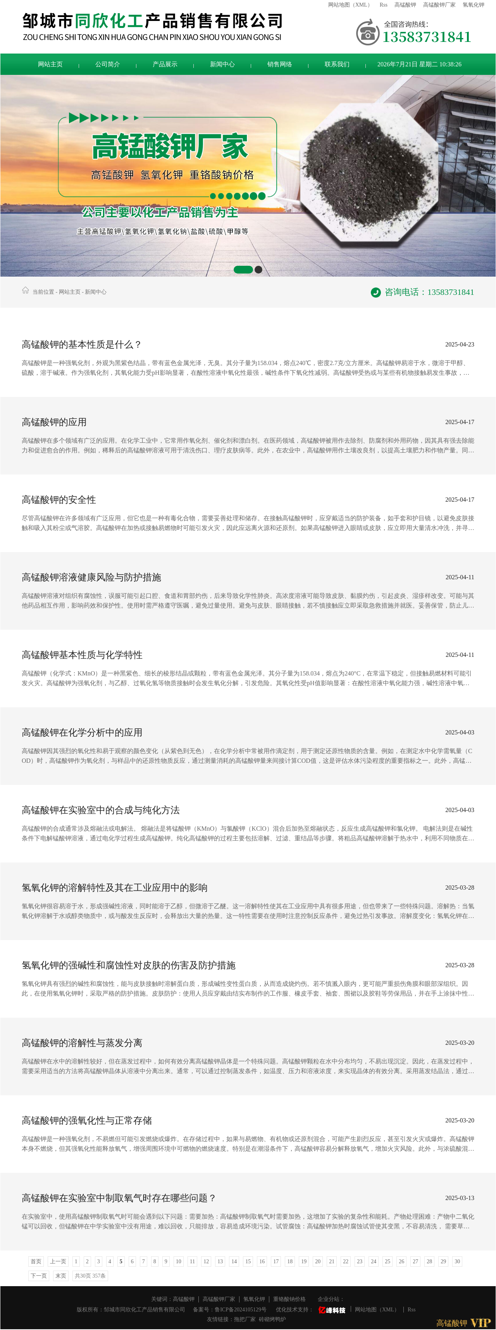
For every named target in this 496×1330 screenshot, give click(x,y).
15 (248, 1261)
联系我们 (337, 64)
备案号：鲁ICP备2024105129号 (230, 1310)
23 (359, 1261)
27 (415, 1261)
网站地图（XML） (350, 5)
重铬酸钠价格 (289, 1299)
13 (220, 1261)
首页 (36, 1261)
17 (276, 1261)
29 (443, 1261)
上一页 (58, 1261)
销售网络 (279, 64)
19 (304, 1261)
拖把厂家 (245, 1319)
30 (457, 1261)
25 (387, 1261)
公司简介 (107, 64)
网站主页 (50, 64)
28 (429, 1261)
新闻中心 (222, 64)
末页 (60, 1276)
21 (331, 1261)
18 (290, 1261)
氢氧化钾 (473, 5)
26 (401, 1261)
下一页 (39, 1276)
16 (262, 1261)
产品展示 (165, 64)
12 (206, 1261)
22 (345, 1261)
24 (373, 1261)
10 (178, 1261)
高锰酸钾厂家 (439, 5)
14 (234, 1261)
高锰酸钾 (405, 5)
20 (317, 1261)
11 (192, 1261)
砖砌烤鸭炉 (272, 1319)
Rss (384, 5)
